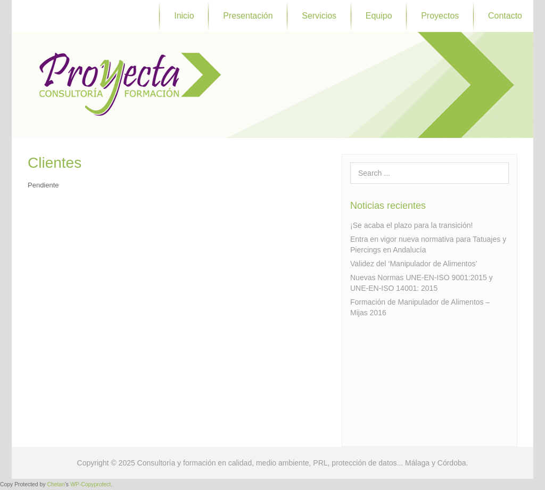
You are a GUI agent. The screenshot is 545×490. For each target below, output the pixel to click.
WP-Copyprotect (90, 484)
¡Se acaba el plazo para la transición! (411, 225)
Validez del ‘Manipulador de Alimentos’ (413, 263)
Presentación (247, 15)
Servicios (319, 15)
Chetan (56, 484)
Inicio (184, 15)
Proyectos (440, 15)
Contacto (505, 15)
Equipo (379, 15)
